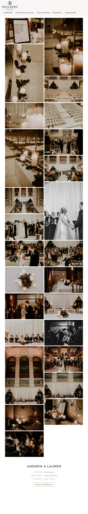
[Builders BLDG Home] (12, 6)
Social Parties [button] (43, 12)
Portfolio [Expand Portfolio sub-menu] (57, 12)
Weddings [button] (8, 12)
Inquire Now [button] (70, 12)
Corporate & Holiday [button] (24, 12)
